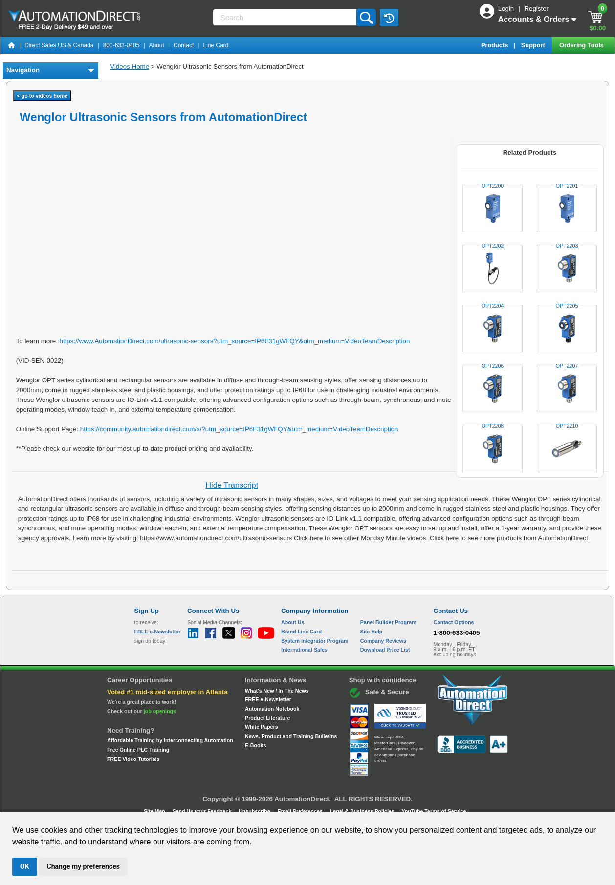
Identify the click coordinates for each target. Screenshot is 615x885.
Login (507, 8)
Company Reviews (383, 641)
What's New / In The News (276, 691)
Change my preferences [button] (83, 866)
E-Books (255, 745)
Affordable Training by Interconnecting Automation (170, 740)
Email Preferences (300, 811)
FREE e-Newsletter (268, 699)
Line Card (215, 45)
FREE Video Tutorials (133, 759)
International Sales (304, 650)
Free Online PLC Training (138, 750)
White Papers (261, 727)
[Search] (286, 17)
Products (495, 45)
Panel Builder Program (388, 622)
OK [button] (24, 866)
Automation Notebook (272, 709)
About (156, 45)
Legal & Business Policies (363, 811)
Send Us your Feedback (203, 811)
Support (534, 45)
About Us (292, 622)
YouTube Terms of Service (433, 811)
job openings (160, 711)
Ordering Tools (582, 45)
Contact (184, 45)
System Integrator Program (314, 641)
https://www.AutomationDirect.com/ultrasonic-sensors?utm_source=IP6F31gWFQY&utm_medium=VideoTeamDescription (235, 341)
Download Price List (385, 650)
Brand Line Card (301, 631)
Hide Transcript (232, 485)
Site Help (371, 631)
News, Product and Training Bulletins (291, 736)
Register (536, 8)
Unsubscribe (255, 811)
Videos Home (129, 66)
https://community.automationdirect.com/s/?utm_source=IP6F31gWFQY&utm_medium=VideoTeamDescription (239, 429)
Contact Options (454, 622)
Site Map (155, 811)
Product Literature (267, 718)
